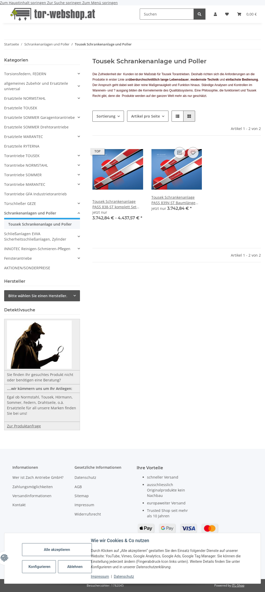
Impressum (100, 576)
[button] (215, 14)
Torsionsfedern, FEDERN (25, 73)
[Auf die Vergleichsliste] (179, 152)
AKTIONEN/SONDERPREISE (27, 267)
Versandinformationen (31, 495)
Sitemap (82, 495)
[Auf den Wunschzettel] (193, 152)
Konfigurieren (39, 567)
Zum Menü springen (100, 2)
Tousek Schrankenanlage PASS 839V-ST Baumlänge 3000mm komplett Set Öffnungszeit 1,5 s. (173, 200)
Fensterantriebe (18, 258)
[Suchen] (167, 14)
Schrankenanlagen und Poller (30, 213)
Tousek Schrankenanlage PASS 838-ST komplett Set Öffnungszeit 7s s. (114, 204)
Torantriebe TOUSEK (22, 155)
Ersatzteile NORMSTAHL (25, 98)
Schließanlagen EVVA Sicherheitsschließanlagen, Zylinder (35, 236)
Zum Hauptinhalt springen (23, 2)
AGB (78, 486)
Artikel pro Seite (145, 116)
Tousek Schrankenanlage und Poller (40, 224)
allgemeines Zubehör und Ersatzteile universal (36, 86)
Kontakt (19, 504)
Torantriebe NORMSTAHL (26, 165)
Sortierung (106, 116)
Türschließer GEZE (20, 203)
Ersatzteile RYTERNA (21, 146)
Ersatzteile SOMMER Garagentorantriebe (39, 117)
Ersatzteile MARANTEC (23, 136)
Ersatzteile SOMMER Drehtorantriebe (36, 127)
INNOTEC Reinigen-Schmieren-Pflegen (37, 248)
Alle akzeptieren (57, 550)
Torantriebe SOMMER (23, 174)
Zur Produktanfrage (24, 426)
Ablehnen (75, 567)
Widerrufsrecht (88, 514)
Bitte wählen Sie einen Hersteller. (37, 295)
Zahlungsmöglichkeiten (32, 486)
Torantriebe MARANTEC (24, 184)
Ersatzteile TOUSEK (20, 107)
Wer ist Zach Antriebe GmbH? (37, 477)
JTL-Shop (238, 585)
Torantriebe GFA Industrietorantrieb (35, 193)
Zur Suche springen (64, 2)
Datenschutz (124, 576)
